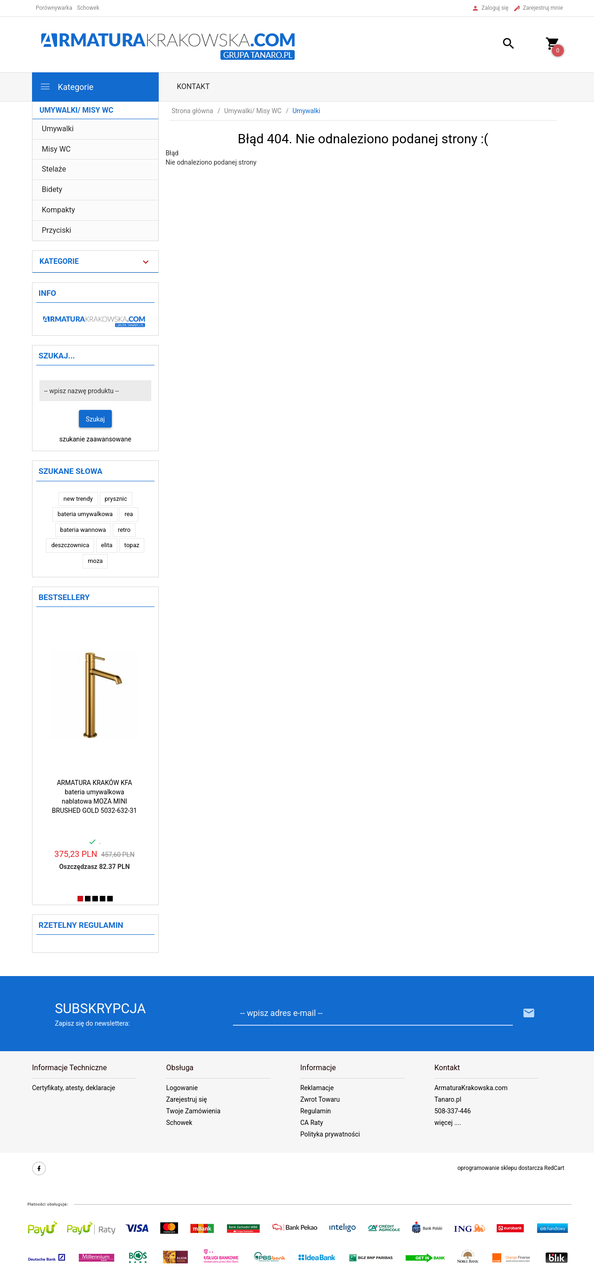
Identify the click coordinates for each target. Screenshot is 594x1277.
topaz (131, 545)
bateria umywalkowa (85, 514)
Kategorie (66, 86)
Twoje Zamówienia (193, 1111)
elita (107, 545)
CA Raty (311, 1122)
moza (95, 560)
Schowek (179, 1122)
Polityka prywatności (330, 1134)
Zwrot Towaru (320, 1099)
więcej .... (447, 1122)
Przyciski (56, 230)
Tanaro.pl (447, 1099)
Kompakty (58, 209)
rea (128, 514)
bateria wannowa (83, 529)
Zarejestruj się (186, 1099)
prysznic (116, 498)
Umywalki (58, 128)
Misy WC (56, 149)
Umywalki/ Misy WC (76, 110)
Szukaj (95, 419)
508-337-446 (452, 1111)
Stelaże (54, 169)
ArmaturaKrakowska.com (471, 1088)
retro (124, 529)
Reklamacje (317, 1088)
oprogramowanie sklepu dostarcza (500, 1168)
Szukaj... (57, 355)
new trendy (78, 498)
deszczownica (70, 545)
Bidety (52, 189)
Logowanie (182, 1088)
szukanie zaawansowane (95, 439)
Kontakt (193, 86)
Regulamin (315, 1111)
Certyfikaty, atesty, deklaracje (73, 1088)
